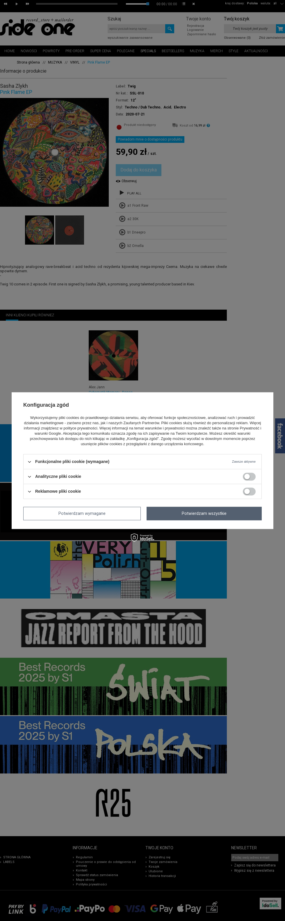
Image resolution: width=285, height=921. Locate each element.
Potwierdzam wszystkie (204, 513)
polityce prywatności (80, 428)
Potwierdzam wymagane (82, 513)
